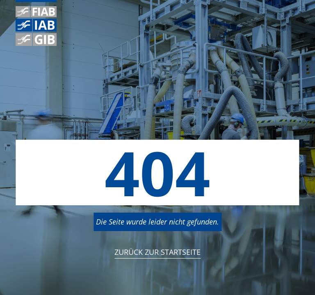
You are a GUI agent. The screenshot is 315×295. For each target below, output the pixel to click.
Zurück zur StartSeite (157, 252)
